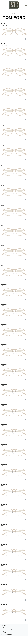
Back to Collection (14, 13)
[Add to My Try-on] (25, 39)
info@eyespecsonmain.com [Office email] (14, 629)
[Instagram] (5, 626)
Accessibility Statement (6, 632)
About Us (3, 631)
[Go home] (14, 5)
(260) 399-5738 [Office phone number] (4, 629)
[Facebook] (2, 626)
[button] (2, 5)
